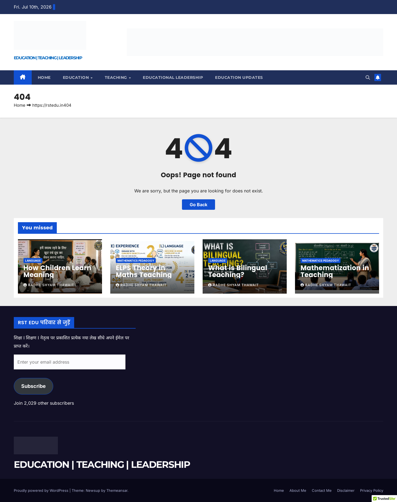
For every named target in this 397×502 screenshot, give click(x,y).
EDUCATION (76, 77)
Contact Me (322, 490)
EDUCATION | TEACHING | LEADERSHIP (48, 57)
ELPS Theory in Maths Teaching (144, 271)
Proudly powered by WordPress (41, 490)
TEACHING (116, 77)
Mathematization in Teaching (335, 271)
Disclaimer (346, 490)
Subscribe (33, 386)
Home (44, 77)
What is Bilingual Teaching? (237, 271)
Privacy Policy (371, 490)
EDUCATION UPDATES (239, 77)
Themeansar (116, 490)
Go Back (198, 204)
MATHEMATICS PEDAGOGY (135, 260)
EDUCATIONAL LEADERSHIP (173, 77)
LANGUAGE (33, 260)
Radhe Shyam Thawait (48, 285)
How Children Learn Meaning (57, 271)
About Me (297, 490)
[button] (368, 77)
